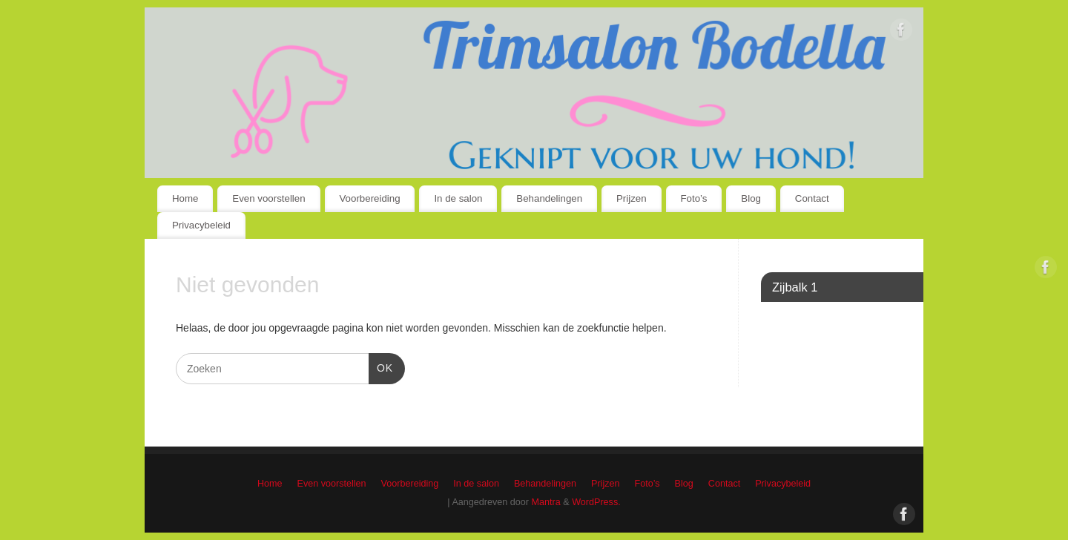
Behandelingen (549, 198)
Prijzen (631, 198)
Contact (812, 198)
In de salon (458, 198)
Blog (751, 198)
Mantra (546, 502)
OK (381, 366)
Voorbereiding (369, 198)
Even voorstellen (268, 198)
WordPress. (596, 502)
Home (185, 198)
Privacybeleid (201, 225)
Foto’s (694, 198)
